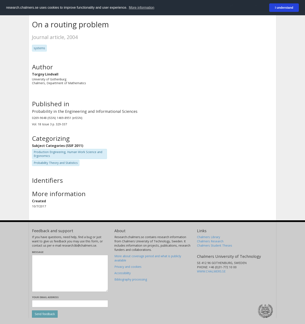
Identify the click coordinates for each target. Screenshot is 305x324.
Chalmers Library (208, 237)
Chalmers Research (210, 241)
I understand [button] (284, 7)
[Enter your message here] (70, 273)
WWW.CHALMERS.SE (211, 271)
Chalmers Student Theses (214, 245)
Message (37, 252)
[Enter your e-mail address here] (70, 303)
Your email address (45, 297)
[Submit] (45, 314)
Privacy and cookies (127, 267)
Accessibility (122, 273)
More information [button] (141, 7)
